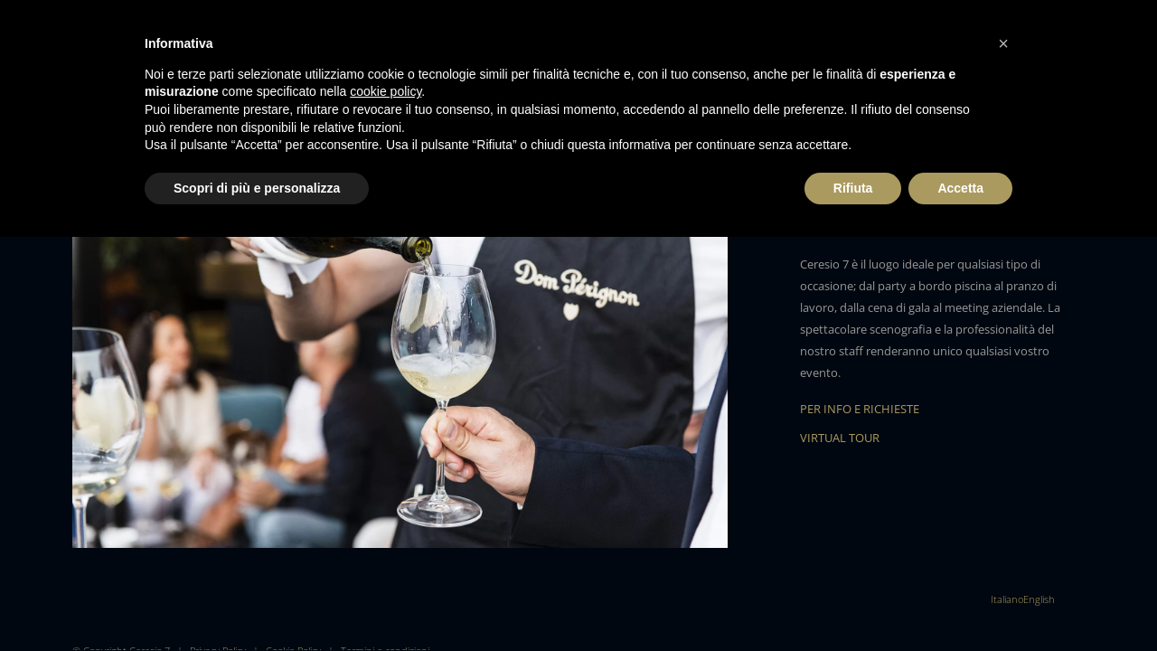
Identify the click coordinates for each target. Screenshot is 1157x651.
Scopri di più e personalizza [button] (257, 188)
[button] (1003, 43)
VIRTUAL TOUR (840, 437)
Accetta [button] (960, 188)
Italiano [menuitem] (1007, 599)
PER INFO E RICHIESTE (859, 409)
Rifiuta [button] (853, 188)
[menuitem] (1007, 599)
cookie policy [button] (385, 91)
